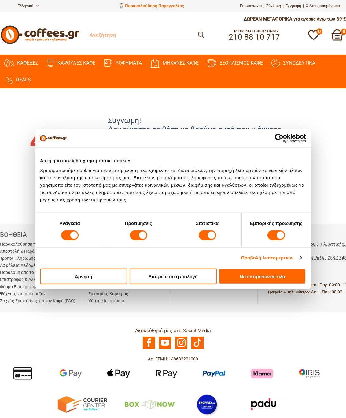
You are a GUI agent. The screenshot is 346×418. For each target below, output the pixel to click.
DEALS (17, 80)
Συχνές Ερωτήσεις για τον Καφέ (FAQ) (37, 300)
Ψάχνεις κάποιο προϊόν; (23, 293)
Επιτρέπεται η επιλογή (173, 276)
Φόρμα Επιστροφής (19, 286)
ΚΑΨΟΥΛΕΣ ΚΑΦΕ (71, 63)
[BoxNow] (149, 403)
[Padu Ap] (264, 403)
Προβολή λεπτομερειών (267, 257)
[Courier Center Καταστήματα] (82, 403)
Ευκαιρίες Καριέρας (108, 293)
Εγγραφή (293, 5)
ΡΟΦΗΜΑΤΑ (123, 63)
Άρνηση (83, 276)
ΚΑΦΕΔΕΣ (21, 63)
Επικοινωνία (251, 5)
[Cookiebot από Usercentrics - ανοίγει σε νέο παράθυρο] (279, 138)
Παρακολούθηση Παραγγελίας (154, 5)
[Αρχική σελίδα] (40, 43)
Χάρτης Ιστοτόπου (106, 300)
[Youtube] (165, 347)
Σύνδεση (273, 5)
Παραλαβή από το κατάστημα (28, 272)
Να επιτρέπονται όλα (262, 276)
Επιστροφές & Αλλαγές (23, 279)
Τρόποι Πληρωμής (18, 258)
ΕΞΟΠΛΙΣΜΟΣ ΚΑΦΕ (235, 63)
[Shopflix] (207, 403)
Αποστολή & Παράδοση (22, 251)
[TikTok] (197, 347)
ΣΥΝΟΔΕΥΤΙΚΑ (293, 63)
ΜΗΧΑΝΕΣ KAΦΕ (174, 63)
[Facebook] (149, 347)
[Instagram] (181, 347)
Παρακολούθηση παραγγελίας (29, 244)
